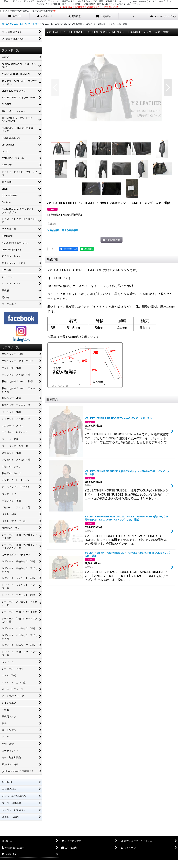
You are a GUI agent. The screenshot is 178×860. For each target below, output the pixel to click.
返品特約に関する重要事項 (62, 230)
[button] (74, 16)
